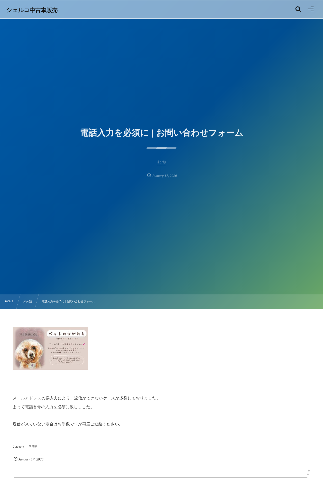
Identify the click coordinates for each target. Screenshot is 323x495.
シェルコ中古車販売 (32, 10)
